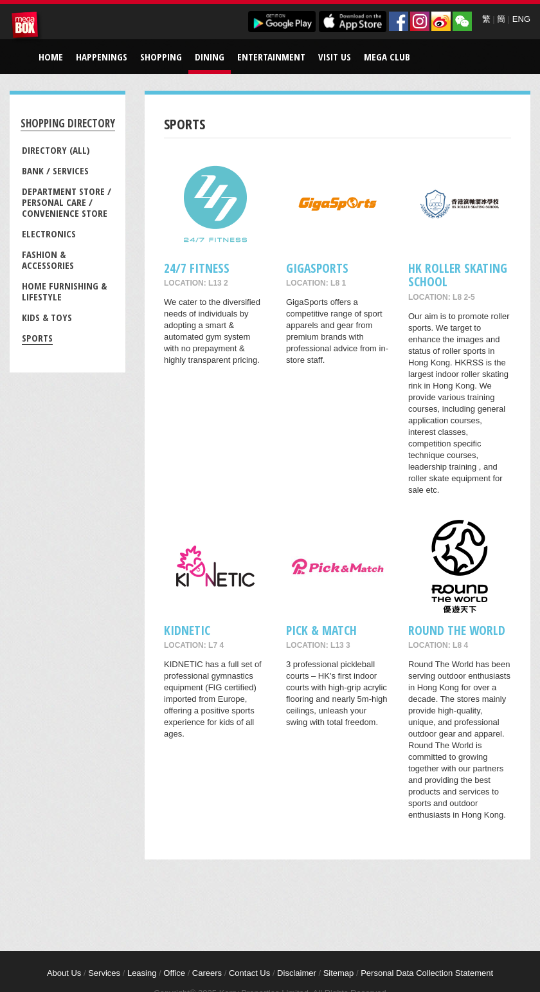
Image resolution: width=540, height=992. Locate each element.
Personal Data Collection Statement (427, 973)
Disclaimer (296, 973)
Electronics (49, 233)
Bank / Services (55, 170)
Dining (209, 56)
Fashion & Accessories (48, 259)
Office (174, 973)
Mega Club (387, 56)
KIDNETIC (187, 630)
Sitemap (338, 973)
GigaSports (317, 268)
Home (51, 56)
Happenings (101, 56)
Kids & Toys (47, 317)
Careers (207, 973)
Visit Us (334, 56)
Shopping (161, 56)
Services (104, 973)
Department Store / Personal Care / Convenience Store (66, 202)
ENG (521, 19)
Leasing (142, 973)
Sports (37, 337)
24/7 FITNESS (197, 268)
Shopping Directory (68, 123)
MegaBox (27, 27)
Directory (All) (56, 149)
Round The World (456, 630)
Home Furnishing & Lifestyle (64, 291)
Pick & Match (321, 630)
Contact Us (249, 973)
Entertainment (271, 56)
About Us (64, 973)
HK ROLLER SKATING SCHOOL (457, 274)
